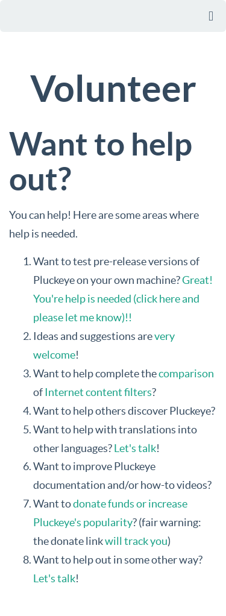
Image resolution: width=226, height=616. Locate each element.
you (159, 541)
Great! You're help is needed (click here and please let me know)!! (123, 299)
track (136, 541)
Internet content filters (98, 392)
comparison (186, 373)
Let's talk (135, 448)
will (113, 541)
